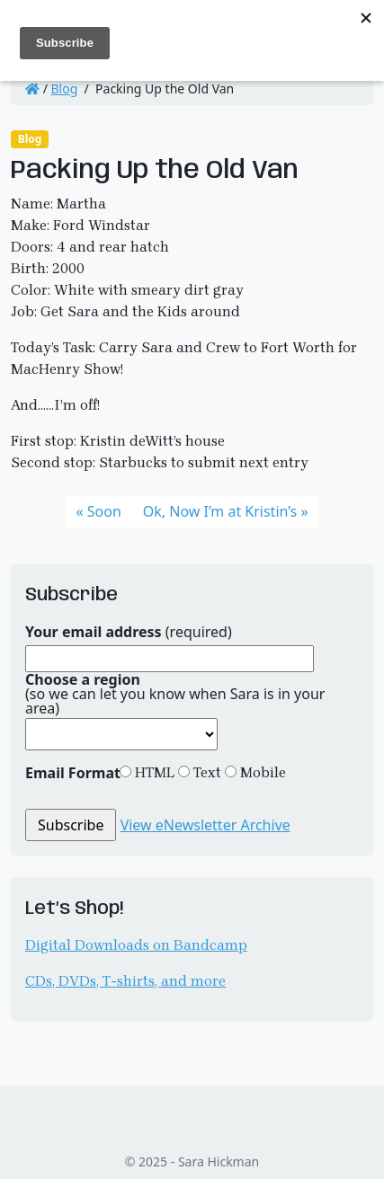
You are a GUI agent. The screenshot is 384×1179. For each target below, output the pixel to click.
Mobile (261, 772)
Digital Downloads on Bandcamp (136, 944)
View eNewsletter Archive (205, 825)
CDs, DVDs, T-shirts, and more (125, 980)
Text (205, 772)
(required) (128, 632)
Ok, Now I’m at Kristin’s (220, 511)
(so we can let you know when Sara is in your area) (175, 693)
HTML (152, 772)
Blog (64, 88)
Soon (104, 511)
